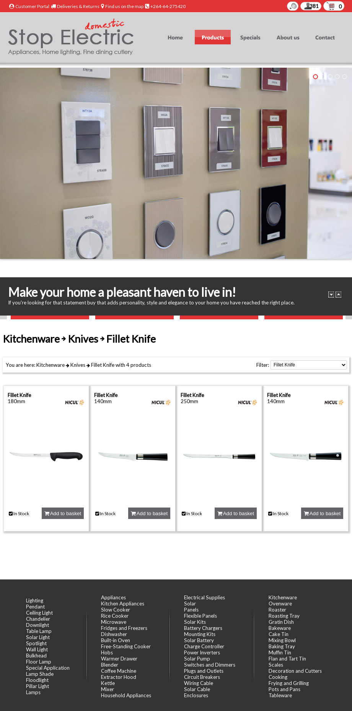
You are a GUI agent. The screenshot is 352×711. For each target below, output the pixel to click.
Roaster (277, 610)
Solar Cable (197, 689)
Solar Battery (199, 640)
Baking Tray (282, 646)
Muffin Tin (280, 652)
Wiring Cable (198, 683)
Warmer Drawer (119, 659)
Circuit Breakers (202, 677)
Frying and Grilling (289, 683)
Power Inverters (202, 652)
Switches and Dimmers (209, 665)
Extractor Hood (118, 677)
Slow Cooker (115, 610)
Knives (77, 365)
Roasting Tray (284, 616)
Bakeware (280, 628)
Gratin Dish (281, 622)
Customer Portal (32, 6)
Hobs (107, 652)
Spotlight (36, 643)
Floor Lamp (38, 662)
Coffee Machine (118, 671)
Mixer (107, 689)
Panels (191, 610)
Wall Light (37, 649)
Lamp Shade (40, 674)
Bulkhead (36, 655)
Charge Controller (204, 646)
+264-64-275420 (168, 6)
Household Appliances (126, 695)
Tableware (280, 695)
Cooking (278, 677)
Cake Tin (278, 634)
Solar (190, 603)
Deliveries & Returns (78, 6)
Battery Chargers (203, 628)
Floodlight (37, 680)
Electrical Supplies (204, 597)
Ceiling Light (39, 613)
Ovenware (280, 603)
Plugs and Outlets (203, 671)
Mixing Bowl (282, 640)
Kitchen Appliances (122, 603)
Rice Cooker (115, 616)
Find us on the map (124, 6)
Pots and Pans (284, 689)
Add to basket (62, 513)
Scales (276, 665)
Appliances (113, 597)
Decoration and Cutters (295, 671)
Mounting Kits (199, 634)
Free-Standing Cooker (126, 646)
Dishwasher (114, 634)
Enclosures (196, 695)
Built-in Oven (115, 640)
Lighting (34, 600)
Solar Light (38, 637)
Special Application (48, 668)
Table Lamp (39, 631)
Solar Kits (195, 622)
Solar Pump (197, 659)
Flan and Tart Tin (287, 659)
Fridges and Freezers (124, 628)
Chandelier (38, 619)
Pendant (35, 607)
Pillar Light (37, 686)
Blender (109, 665)
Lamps (33, 692)
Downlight (37, 625)
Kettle (108, 683)
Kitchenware (50, 365)
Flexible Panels (200, 616)
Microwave (113, 622)
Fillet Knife (102, 365)
